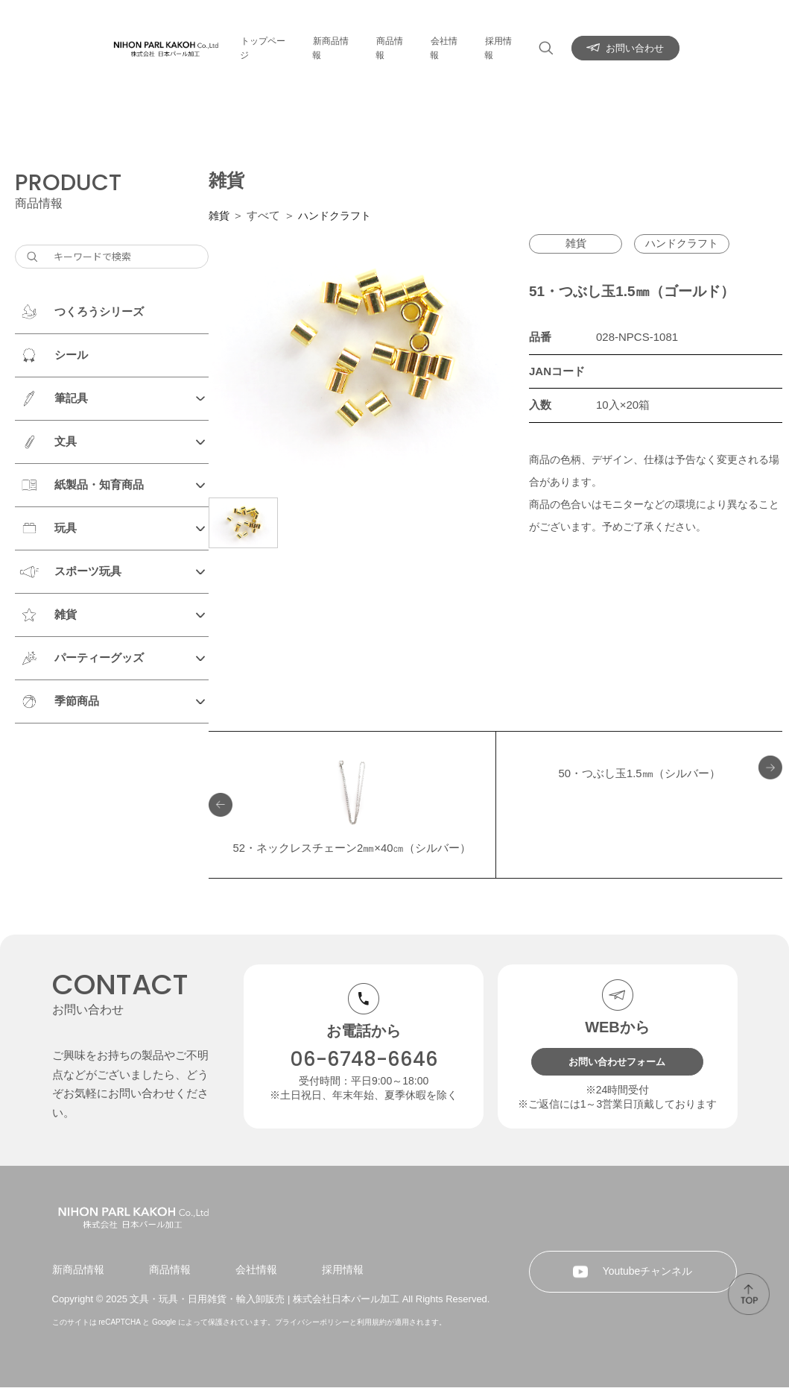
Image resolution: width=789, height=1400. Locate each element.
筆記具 (71, 398)
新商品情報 (332, 40)
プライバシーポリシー (312, 1335)
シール (71, 354)
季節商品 (76, 700)
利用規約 (372, 1335)
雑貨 (65, 614)
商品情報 (395, 40)
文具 (65, 441)
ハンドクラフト (339, 215)
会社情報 (452, 40)
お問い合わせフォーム (617, 1033)
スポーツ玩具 (87, 571)
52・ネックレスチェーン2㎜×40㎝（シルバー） (352, 807)
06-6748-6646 (364, 1029)
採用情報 (509, 40)
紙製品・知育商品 (99, 484)
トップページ (261, 40)
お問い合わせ (643, 40)
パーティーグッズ (99, 657)
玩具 (65, 527)
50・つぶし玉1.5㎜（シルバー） (639, 776)
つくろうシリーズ (99, 311)
